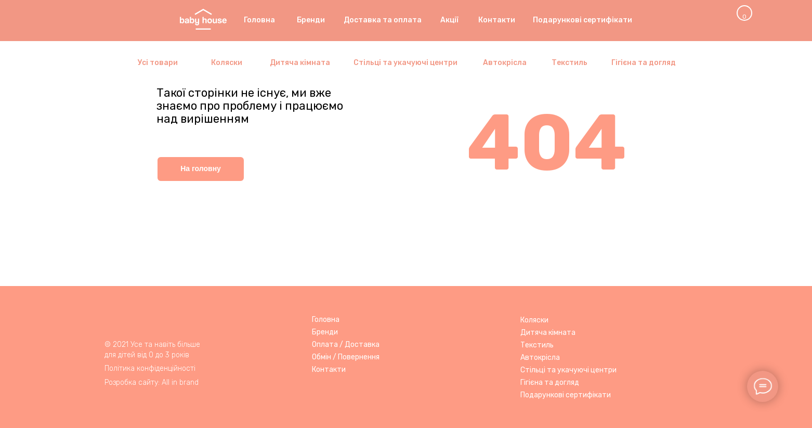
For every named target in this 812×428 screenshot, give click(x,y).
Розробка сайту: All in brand (151, 382)
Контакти (329, 369)
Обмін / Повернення (345, 357)
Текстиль (537, 345)
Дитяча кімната (547, 332)
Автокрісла (540, 357)
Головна (325, 319)
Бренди (325, 332)
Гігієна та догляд (549, 382)
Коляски (534, 320)
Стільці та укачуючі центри (568, 370)
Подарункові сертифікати (565, 395)
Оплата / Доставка (345, 344)
